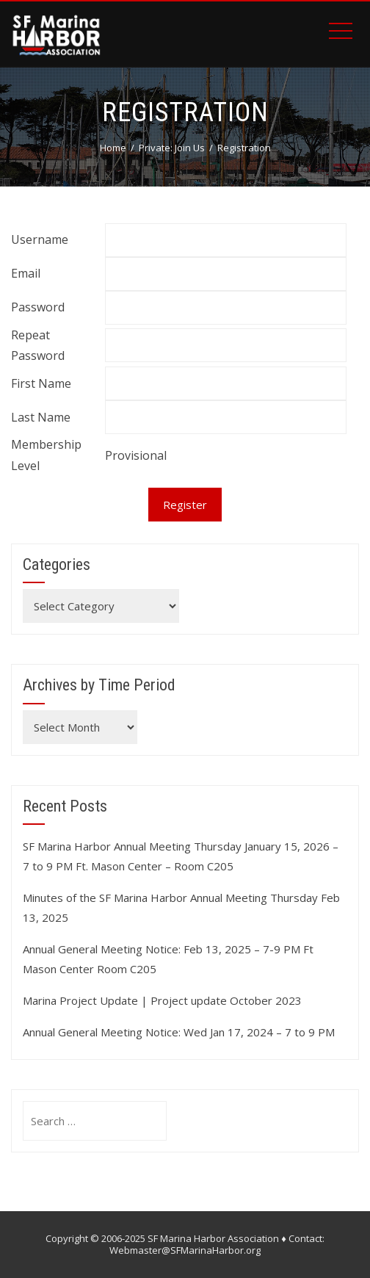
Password (38, 307)
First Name (41, 383)
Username (39, 239)
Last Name (40, 417)
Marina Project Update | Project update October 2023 (162, 1000)
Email (25, 273)
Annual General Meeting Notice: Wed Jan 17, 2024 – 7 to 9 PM (179, 1032)
